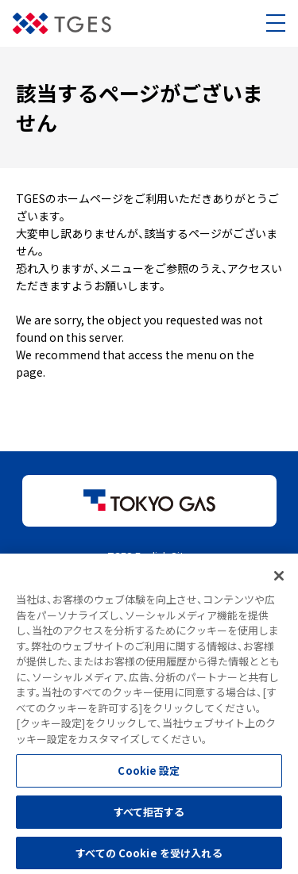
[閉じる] (278, 579)
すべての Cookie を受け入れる (148, 856)
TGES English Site (149, 555)
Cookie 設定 (149, 773)
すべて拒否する (149, 814)
